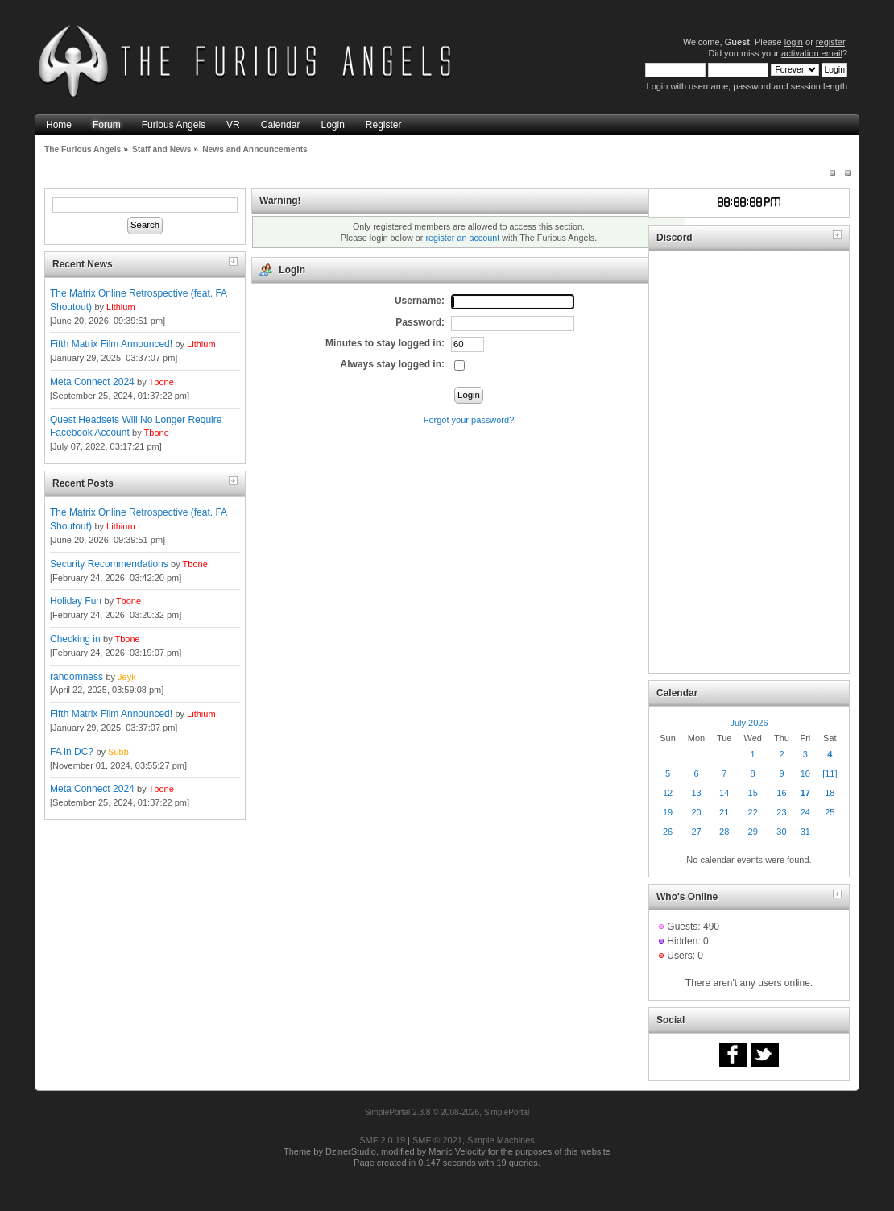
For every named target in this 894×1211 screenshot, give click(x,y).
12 (668, 793)
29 (753, 831)
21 (724, 812)
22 (753, 812)
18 (829, 793)
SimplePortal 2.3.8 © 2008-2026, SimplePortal (447, 1112)
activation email (811, 53)
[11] (829, 773)
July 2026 (749, 723)
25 (829, 812)
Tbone (161, 382)
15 (753, 793)
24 (805, 812)
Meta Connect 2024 (92, 382)
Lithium (120, 307)
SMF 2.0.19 (382, 1140)
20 (696, 812)
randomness (76, 676)
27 (696, 831)
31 (805, 831)
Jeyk (127, 677)
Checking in (75, 639)
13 (696, 793)
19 (668, 812)
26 (668, 831)
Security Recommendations (109, 564)
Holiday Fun (75, 601)
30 (781, 831)
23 (781, 812)
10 (805, 773)
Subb (118, 752)
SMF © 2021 (437, 1140)
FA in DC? (71, 751)
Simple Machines (501, 1140)
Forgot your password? (469, 420)
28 (724, 831)
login (793, 42)
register (830, 42)
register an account (462, 238)
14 (724, 793)
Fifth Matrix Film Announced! (111, 344)
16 (781, 793)
